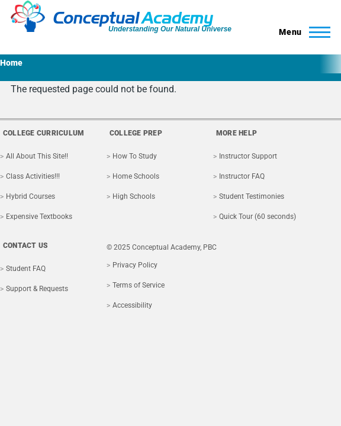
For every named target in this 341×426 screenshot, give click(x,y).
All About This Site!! (37, 156)
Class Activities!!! (33, 176)
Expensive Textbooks (39, 216)
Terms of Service (138, 285)
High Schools (133, 196)
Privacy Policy (134, 265)
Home (11, 62)
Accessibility (132, 305)
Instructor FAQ (242, 176)
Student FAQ (26, 268)
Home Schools (135, 176)
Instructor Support (248, 156)
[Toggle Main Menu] (301, 32)
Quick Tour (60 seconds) (257, 216)
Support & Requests (37, 289)
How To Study (134, 156)
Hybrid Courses (30, 196)
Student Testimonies (251, 196)
